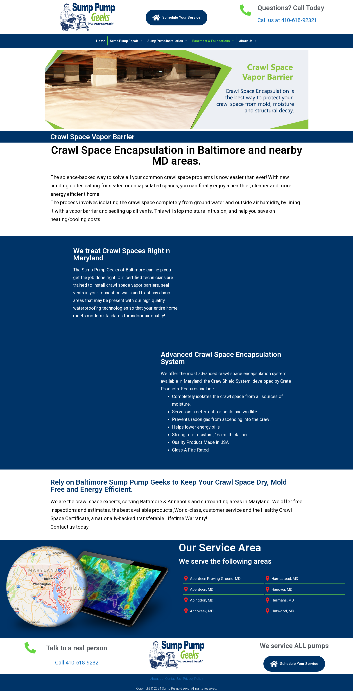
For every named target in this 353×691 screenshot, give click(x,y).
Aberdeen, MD (201, 589)
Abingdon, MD (201, 600)
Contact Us (173, 678)
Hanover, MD (282, 589)
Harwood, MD (283, 611)
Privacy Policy (193, 678)
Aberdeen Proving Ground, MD (215, 578)
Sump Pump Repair (126, 41)
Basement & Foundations (213, 41)
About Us (248, 41)
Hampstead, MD (285, 578)
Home (100, 41)
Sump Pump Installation (167, 41)
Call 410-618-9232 (76, 663)
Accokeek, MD (202, 611)
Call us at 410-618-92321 (287, 20)
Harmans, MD (283, 600)
